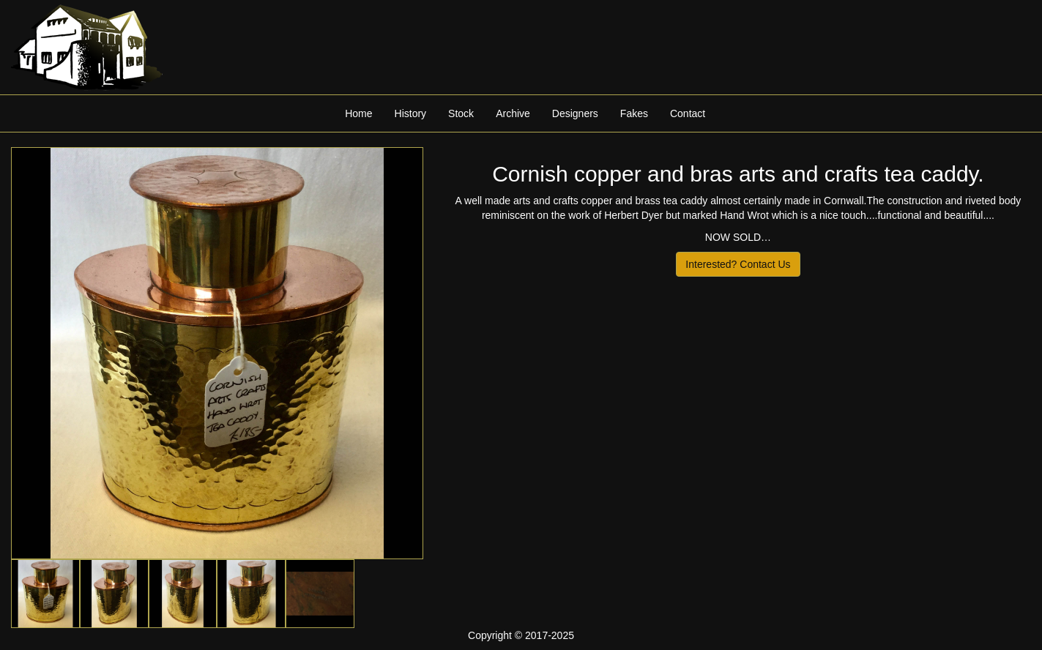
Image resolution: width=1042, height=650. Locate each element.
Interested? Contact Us (737, 264)
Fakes (634, 113)
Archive (513, 113)
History (411, 113)
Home (358, 113)
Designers (575, 113)
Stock (461, 113)
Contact (687, 113)
